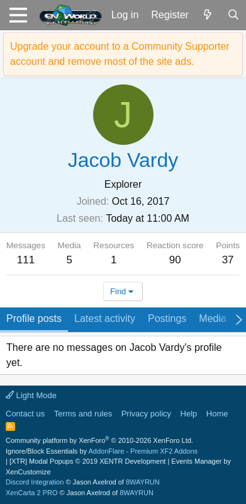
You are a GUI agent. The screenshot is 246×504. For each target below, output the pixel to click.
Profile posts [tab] (34, 318)
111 (26, 260)
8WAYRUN (143, 482)
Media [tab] (212, 318)
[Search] (233, 15)
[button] (18, 15)
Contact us (25, 413)
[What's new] (208, 15)
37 (228, 260)
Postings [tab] (167, 318)
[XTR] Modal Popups (87, 461)
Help (189, 413)
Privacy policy (146, 413)
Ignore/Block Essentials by (102, 451)
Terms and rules (83, 413)
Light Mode (31, 395)
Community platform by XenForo (99, 440)
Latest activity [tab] (104, 318)
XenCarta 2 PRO (32, 492)
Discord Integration (35, 482)
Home (217, 413)
